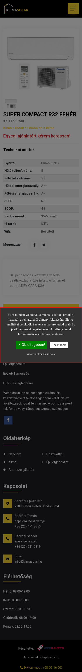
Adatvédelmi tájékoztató (41, 354)
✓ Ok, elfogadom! (31, 345)
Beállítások (59, 345)
